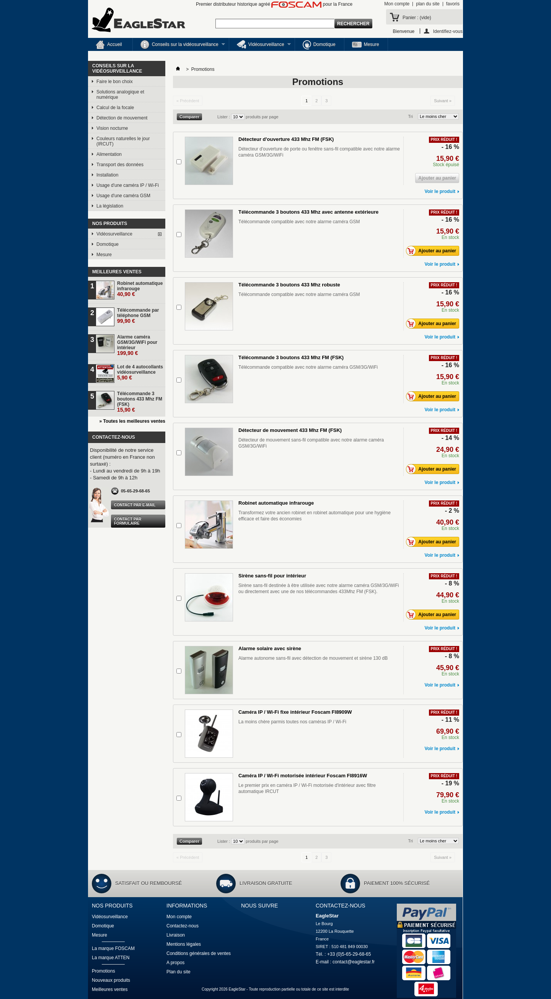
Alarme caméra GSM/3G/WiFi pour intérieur (137, 345)
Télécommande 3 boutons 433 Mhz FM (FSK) (139, 402)
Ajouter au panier (433, 251)
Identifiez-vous (448, 31)
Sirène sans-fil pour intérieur (272, 576)
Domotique (319, 44)
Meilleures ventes (117, 272)
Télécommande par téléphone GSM (138, 315)
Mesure (365, 44)
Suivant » (443, 100)
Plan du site (178, 971)
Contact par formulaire (127, 521)
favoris (453, 4)
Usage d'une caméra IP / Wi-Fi (127, 185)
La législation (109, 206)
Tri (410, 116)
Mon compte (396, 4)
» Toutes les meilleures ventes (132, 421)
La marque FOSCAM (113, 948)
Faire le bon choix (114, 81)
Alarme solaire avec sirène (269, 648)
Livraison (175, 935)
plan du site (427, 4)
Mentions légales (183, 944)
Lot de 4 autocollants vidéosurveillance (140, 372)
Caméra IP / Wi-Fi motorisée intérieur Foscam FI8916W (302, 775)
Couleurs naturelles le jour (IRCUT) (123, 141)
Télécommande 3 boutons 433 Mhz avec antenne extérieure (308, 212)
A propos (175, 962)
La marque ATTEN (110, 957)
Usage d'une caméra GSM (123, 195)
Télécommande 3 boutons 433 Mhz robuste (289, 285)
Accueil (109, 44)
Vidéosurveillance (260, 45)
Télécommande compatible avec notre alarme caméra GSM (299, 221)
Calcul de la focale (115, 107)
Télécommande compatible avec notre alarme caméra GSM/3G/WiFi (308, 367)
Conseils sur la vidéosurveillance (179, 45)
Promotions (103, 971)
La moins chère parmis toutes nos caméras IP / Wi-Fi (292, 721)
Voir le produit (440, 191)
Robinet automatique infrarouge (140, 289)
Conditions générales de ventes (198, 953)
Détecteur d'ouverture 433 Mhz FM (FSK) (286, 139)
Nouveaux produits (111, 980)
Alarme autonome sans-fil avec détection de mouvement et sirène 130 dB (313, 658)
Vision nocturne (112, 128)
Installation (107, 175)
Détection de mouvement (121, 118)
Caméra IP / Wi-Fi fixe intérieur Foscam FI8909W (295, 712)
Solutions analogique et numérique (120, 94)
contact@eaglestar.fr (354, 962)
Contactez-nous (182, 926)
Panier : (417, 17)
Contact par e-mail (135, 505)
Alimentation (109, 154)
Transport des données (119, 164)
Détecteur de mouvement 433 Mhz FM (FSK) (290, 430)
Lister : (224, 116)
